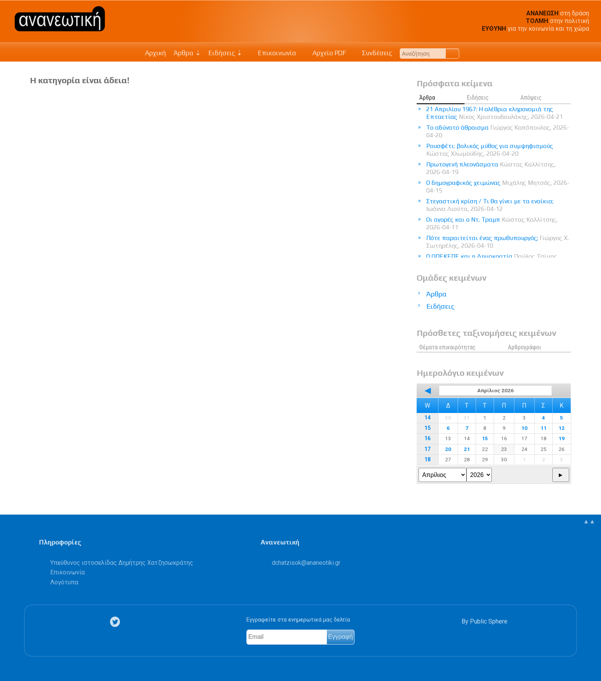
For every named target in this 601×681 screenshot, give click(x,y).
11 (543, 428)
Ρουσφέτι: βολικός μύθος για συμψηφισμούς (489, 149)
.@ (306, 562)
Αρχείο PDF (325, 53)
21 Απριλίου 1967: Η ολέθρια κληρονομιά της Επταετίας (494, 112)
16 (427, 438)
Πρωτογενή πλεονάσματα (491, 168)
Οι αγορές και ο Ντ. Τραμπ (492, 223)
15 (427, 428)
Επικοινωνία (273, 53)
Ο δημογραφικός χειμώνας (498, 186)
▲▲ (589, 521)
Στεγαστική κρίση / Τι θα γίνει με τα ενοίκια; (489, 204)
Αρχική (155, 53)
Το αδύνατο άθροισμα (497, 131)
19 (561, 438)
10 (524, 428)
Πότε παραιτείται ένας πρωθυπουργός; (497, 241)
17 (427, 449)
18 (427, 459)
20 (448, 449)
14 (427, 418)
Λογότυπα (64, 582)
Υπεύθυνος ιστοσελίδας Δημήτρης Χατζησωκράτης (121, 562)
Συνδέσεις (373, 53)
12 (561, 428)
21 (467, 449)
